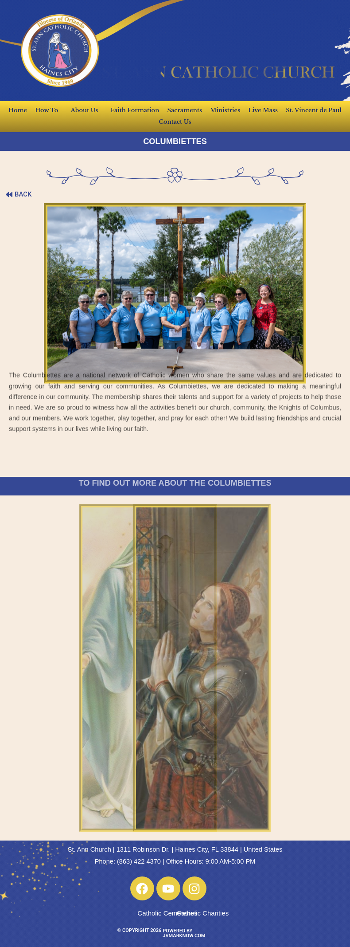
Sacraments (184, 110)
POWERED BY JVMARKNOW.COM (184, 933)
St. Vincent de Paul (314, 110)
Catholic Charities (203, 913)
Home (17, 110)
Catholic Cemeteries (167, 913)
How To (48, 110)
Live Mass (263, 110)
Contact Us (175, 122)
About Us (87, 110)
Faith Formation (135, 110)
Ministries (225, 110)
